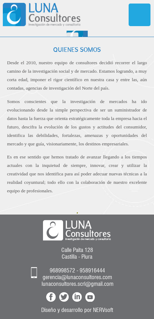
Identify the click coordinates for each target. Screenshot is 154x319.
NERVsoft (103, 310)
